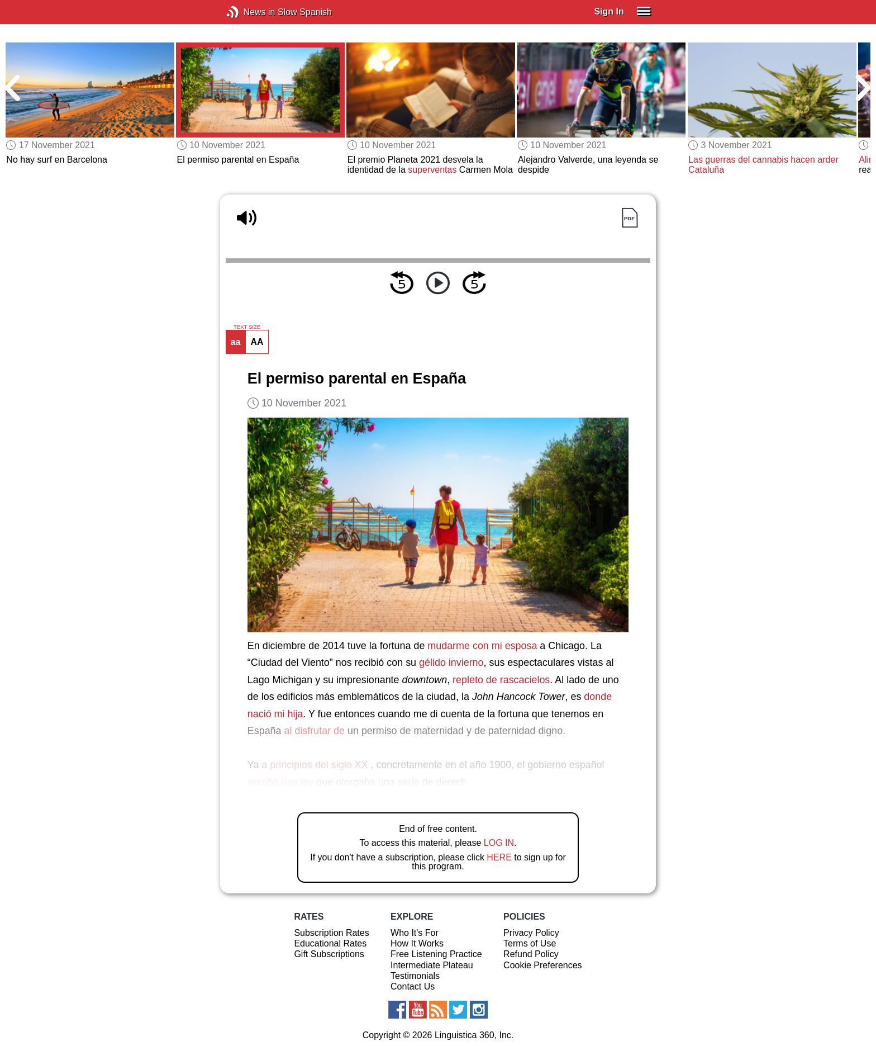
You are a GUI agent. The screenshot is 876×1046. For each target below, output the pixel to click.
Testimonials (415, 976)
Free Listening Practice (436, 954)
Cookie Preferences (542, 965)
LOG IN (499, 843)
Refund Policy (531, 954)
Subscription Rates (331, 933)
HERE (499, 857)
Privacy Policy (531, 933)
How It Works (417, 943)
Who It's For (415, 933)
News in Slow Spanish (249, 12)
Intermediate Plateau (432, 965)
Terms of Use (529, 943)
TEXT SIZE (247, 327)
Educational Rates (330, 943)
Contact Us (413, 986)
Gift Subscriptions (329, 954)
